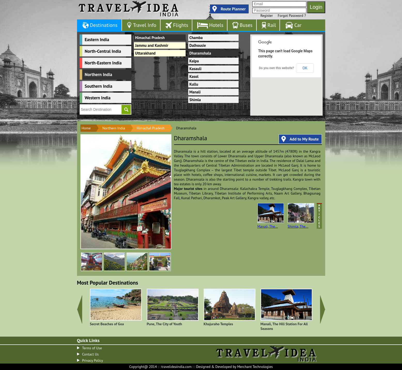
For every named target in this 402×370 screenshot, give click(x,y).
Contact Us (90, 354)
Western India (98, 97)
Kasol (194, 76)
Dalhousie (197, 45)
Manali (195, 92)
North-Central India (103, 51)
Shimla (195, 99)
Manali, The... (270, 216)
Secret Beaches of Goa (107, 324)
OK (304, 68)
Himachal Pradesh (150, 37)
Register (266, 15)
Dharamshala (200, 53)
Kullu (193, 84)
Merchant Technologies (255, 366)
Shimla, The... (301, 216)
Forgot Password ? (292, 15)
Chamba (196, 37)
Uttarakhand (145, 53)
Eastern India (97, 39)
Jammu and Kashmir (151, 45)
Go (126, 109)
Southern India (98, 86)
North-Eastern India (103, 62)
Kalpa (194, 60)
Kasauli (195, 68)
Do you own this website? (276, 68)
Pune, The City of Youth (164, 324)
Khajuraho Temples (218, 324)
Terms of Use (92, 348)
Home (86, 128)
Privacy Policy (92, 360)
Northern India (98, 74)
